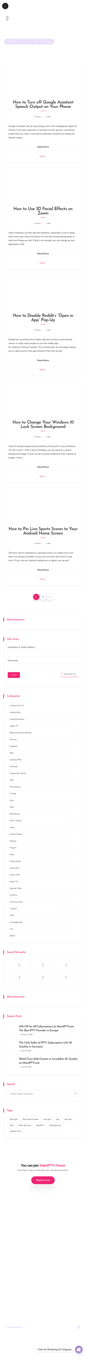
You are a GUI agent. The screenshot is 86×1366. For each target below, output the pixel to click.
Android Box (15, 712)
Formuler (14, 766)
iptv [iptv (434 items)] (58, 1119)
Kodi (12, 800)
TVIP (12, 915)
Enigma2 (13, 746)
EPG (11, 753)
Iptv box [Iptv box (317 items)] (68, 1119)
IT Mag (37, 117)
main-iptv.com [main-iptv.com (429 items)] (25, 1125)
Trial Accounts (16, 902)
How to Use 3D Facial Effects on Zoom (43, 211)
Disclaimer (67, 1357)
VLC (11, 929)
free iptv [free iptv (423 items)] (47, 1119)
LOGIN (13, 675)
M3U (12, 807)
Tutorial (13, 908)
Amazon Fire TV (17, 705)
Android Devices (17, 719)
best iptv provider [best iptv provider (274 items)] (31, 1119)
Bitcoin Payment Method (20, 732)
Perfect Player (16, 834)
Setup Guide (15, 861)
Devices (13, 739)
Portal (46, 1284)
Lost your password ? (69, 677)
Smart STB (14, 874)
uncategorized (16, 922)
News (12, 827)
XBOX (12, 935)
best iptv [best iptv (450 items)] (14, 1119)
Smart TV (14, 881)
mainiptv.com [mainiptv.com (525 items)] (55, 1125)
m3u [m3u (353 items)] (12, 1125)
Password (13, 660)
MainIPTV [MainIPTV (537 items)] (40, 1125)
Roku (12, 854)
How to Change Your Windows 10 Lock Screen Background (43, 424)
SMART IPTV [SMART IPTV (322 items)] (15, 1131)
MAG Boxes (15, 814)
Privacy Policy (21, 1357)
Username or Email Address (21, 647)
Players (13, 841)
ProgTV (13, 847)
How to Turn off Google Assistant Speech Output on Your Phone (43, 104)
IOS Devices (15, 787)
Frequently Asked (17, 773)
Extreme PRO (16, 759)
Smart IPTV (15, 868)
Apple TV (14, 726)
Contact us (48, 1290)
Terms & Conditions (40, 1357)
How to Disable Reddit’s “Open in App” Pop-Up (43, 318)
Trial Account (10, 1284)
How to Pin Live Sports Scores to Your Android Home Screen (43, 531)
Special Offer (16, 888)
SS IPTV (13, 895)
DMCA (55, 1357)
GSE (12, 780)
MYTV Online (16, 820)
